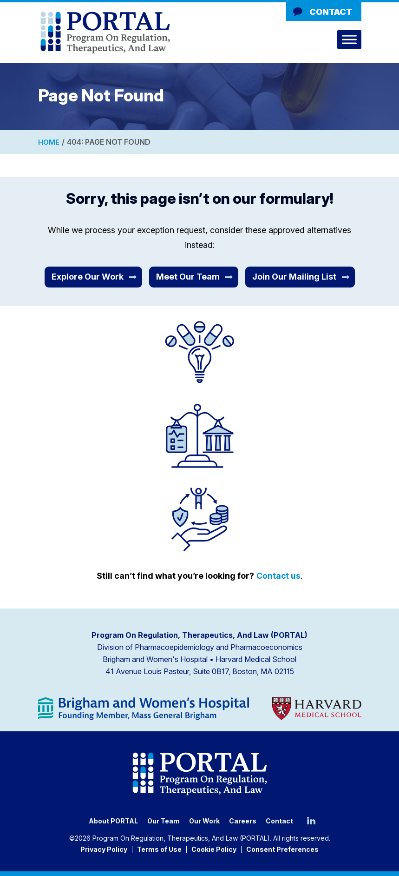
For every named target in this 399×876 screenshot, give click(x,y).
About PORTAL (113, 821)
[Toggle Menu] (349, 39)
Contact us (278, 575)
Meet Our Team (188, 276)
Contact (330, 12)
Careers (242, 821)
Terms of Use (159, 849)
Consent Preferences (282, 849)
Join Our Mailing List (294, 276)
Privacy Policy (103, 849)
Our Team (163, 821)
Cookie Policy (213, 849)
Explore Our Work (88, 276)
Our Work (204, 821)
